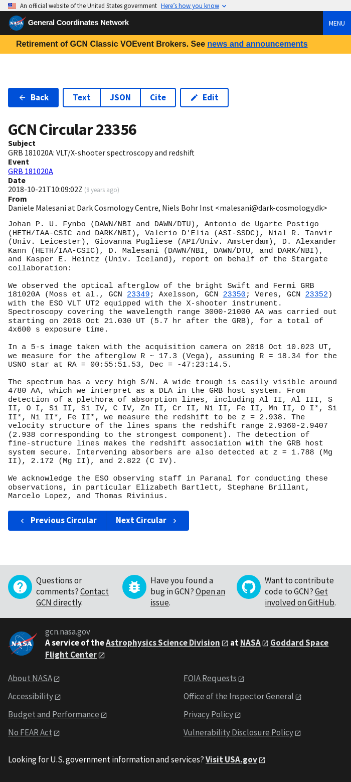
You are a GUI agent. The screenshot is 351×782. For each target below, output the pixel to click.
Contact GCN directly (72, 597)
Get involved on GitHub (299, 597)
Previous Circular (57, 520)
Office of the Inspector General (239, 696)
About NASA (30, 678)
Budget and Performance (53, 714)
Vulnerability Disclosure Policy (238, 732)
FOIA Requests (210, 678)
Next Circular (147, 520)
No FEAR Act (30, 732)
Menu (337, 23)
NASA (250, 642)
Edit (204, 97)
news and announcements (257, 44)
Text (82, 97)
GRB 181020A (30, 171)
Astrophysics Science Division (163, 642)
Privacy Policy (208, 714)
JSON (120, 97)
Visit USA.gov (231, 759)
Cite (158, 97)
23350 (234, 294)
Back (33, 97)
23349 (138, 294)
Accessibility (30, 696)
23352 (316, 294)
